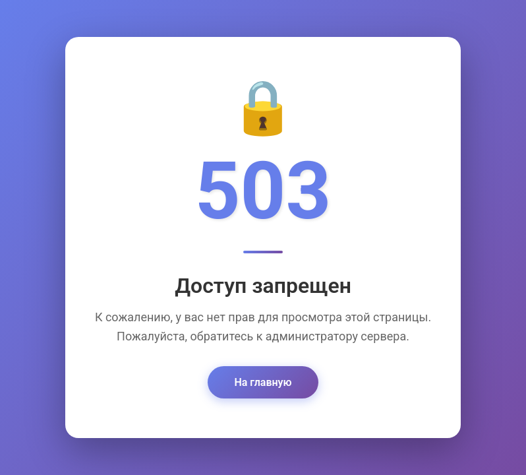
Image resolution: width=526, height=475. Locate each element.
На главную (262, 383)
